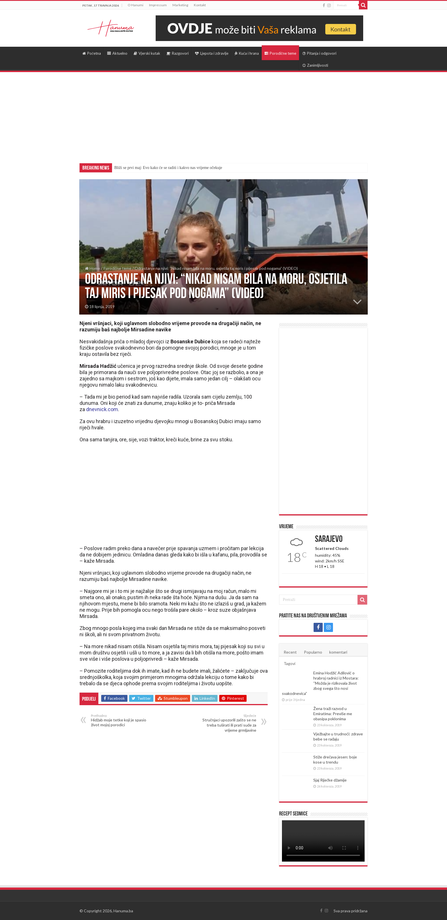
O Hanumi (135, 5)
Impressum (158, 5)
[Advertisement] (223, 115)
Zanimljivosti (315, 65)
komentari (338, 652)
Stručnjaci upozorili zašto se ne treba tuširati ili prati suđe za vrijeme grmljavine (227, 723)
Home (92, 268)
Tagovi (289, 663)
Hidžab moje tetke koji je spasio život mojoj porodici (120, 720)
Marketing (180, 5)
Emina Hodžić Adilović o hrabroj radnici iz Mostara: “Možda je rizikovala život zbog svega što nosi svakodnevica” (320, 683)
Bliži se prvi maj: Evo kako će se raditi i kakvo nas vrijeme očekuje (168, 168)
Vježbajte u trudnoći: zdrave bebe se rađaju (338, 736)
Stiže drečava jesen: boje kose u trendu (335, 759)
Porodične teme (280, 53)
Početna (91, 53)
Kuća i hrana (247, 53)
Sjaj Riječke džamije (330, 780)
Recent (290, 652)
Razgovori (177, 53)
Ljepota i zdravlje (211, 53)
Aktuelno (117, 53)
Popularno (313, 652)
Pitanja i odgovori (319, 53)
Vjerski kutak (147, 53)
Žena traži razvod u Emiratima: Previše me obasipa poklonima (332, 713)
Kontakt (200, 5)
